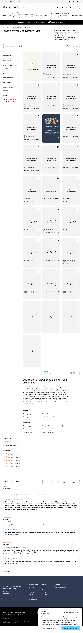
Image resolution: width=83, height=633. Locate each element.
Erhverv (5, 53)
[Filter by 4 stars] (4, 459)
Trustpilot (57, 586)
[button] (41, 375)
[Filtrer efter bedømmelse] (66, 484)
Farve (5, 97)
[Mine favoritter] (71, 7)
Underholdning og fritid (49, 419)
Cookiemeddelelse (59, 624)
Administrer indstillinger (50, 628)
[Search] (58, 483)
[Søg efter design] (19, 47)
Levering (30, 596)
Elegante (25, 431)
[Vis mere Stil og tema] (5, 92)
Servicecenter (32, 591)
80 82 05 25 (6, 614)
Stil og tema (6, 75)
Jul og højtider (46, 427)
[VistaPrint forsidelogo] (10, 7)
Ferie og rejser (27, 419)
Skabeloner (27, 27)
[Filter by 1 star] (4, 468)
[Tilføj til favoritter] (57, 55)
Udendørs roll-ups (17, 27)
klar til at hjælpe (14, 593)
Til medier (44, 596)
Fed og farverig (27, 434)
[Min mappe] (67, 7)
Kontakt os (31, 594)
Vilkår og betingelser (8, 616)
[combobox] (40, 8)
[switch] (76, 2)
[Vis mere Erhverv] (5, 70)
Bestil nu (62, 22)
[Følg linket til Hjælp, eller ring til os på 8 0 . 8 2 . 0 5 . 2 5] (63, 7)
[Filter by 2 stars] (4, 465)
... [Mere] (9, 27)
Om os (43, 589)
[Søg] (58, 7)
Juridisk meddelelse (18, 616)
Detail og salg (27, 415)
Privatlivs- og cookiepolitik (19, 614)
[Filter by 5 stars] (4, 456)
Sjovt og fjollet (66, 427)
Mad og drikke (46, 415)
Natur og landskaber (48, 434)
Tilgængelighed (32, 601)
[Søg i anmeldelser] (50, 484)
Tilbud (80, 15)
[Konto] (75, 7)
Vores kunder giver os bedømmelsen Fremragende (63, 588)
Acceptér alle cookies (70, 628)
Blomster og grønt (28, 427)
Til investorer (45, 594)
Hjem (4, 27)
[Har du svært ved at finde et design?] (51, 130)
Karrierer (44, 591)
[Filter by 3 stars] (4, 462)
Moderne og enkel (47, 431)
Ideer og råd (31, 599)
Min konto (31, 589)
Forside (11, 614)
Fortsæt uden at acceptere (71, 612)
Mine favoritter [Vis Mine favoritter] (72, 48)
